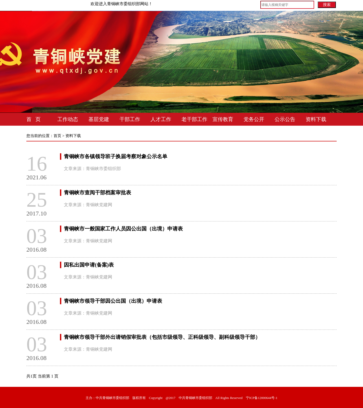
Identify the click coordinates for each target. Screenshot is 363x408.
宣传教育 (223, 119)
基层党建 (98, 119)
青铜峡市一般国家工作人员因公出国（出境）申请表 (123, 228)
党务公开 (254, 119)
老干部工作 (194, 119)
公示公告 (285, 119)
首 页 (33, 119)
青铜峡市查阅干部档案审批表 (97, 192)
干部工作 (129, 119)
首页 (57, 136)
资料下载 (316, 119)
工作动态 (67, 119)
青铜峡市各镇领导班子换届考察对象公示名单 (115, 156)
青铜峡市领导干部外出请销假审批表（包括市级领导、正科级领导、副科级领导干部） (162, 337)
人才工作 (160, 119)
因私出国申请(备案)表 (89, 265)
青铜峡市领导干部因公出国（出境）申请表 (113, 301)
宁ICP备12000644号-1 (261, 398)
